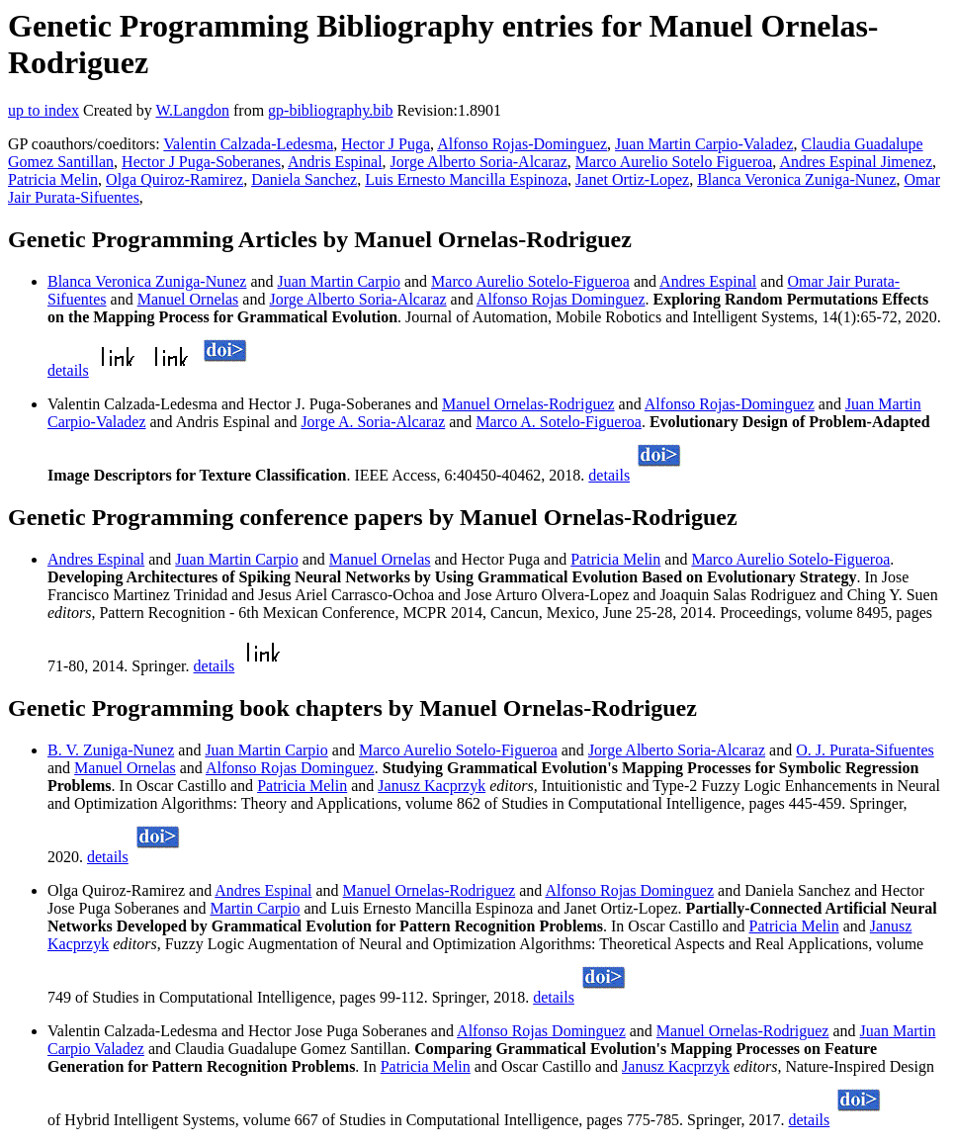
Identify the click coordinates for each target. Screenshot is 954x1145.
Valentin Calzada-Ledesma (248, 143)
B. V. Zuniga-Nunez (110, 750)
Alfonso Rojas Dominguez (561, 299)
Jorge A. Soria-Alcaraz (373, 421)
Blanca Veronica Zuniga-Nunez (796, 179)
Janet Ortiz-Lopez (632, 179)
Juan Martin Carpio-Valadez (704, 143)
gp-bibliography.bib (330, 110)
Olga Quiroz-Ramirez (174, 179)
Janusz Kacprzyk (431, 785)
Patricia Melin (53, 179)
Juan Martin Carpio (339, 281)
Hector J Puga (385, 143)
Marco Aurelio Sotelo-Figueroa (530, 281)
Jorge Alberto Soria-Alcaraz (478, 161)
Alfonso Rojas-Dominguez (522, 143)
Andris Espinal (335, 161)
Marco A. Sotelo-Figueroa (559, 421)
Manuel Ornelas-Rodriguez (528, 404)
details (68, 370)
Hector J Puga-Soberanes (201, 161)
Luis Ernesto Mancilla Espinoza (466, 179)
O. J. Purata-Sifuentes (865, 750)
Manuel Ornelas (188, 299)
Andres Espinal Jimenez (855, 161)
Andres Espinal (707, 281)
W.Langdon (192, 110)
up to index (43, 110)
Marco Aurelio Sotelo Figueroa (674, 161)
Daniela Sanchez (304, 179)
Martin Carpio (255, 908)
